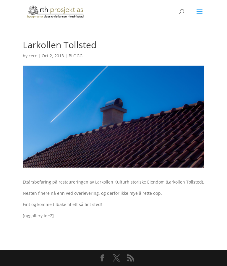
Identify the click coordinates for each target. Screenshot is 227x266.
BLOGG (75, 56)
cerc (33, 56)
